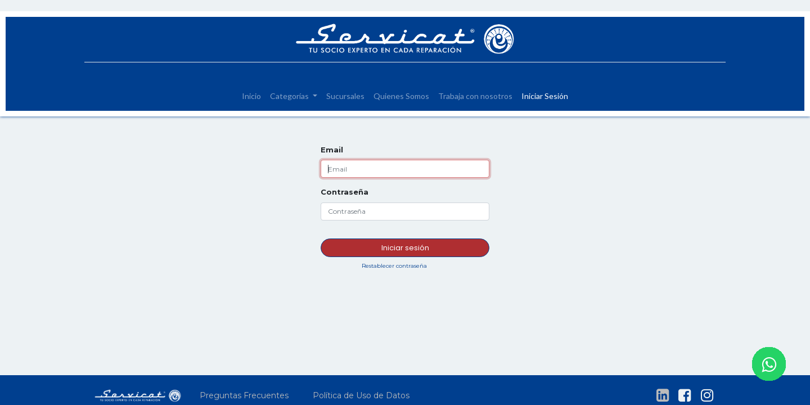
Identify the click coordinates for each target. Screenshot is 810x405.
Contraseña (344, 191)
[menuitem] (251, 96)
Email (332, 149)
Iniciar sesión (405, 247)
